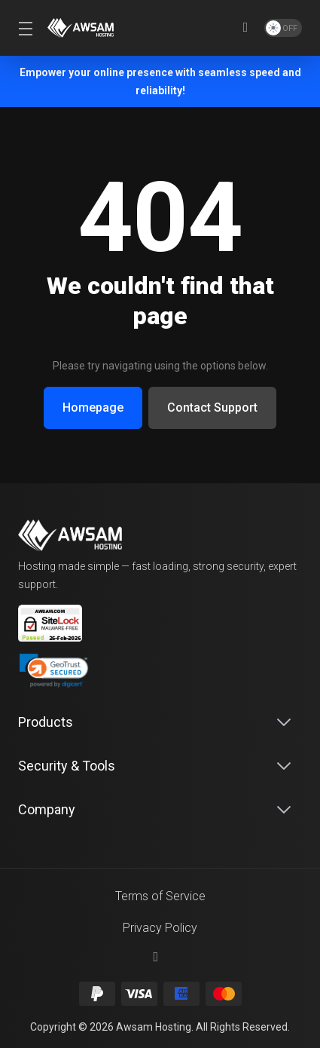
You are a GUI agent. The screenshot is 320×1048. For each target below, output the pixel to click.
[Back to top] (160, 957)
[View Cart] (245, 27)
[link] (54, 671)
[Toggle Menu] (23, 28)
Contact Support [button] (212, 407)
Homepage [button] (92, 407)
